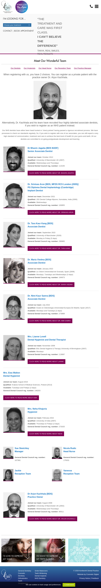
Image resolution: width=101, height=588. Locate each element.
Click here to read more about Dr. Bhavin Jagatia (51, 173)
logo (6, 7)
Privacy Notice (84, 578)
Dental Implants (40, 576)
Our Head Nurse (45, 68)
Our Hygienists (29, 68)
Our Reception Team (63, 68)
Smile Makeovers (41, 571)
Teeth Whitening (41, 573)
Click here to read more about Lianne (46, 362)
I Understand (69, 585)
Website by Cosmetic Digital (88, 574)
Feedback (95, 578)
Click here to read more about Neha (45, 434)
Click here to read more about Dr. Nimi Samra (50, 321)
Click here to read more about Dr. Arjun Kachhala (52, 519)
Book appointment (24, 31)
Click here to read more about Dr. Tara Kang (49, 248)
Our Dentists (16, 68)
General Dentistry (24, 571)
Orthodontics (22, 578)
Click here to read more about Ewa (21, 398)
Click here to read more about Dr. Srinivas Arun (51, 212)
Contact (7, 31)
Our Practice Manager (82, 68)
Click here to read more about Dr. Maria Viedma (51, 285)
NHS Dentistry (40, 578)
